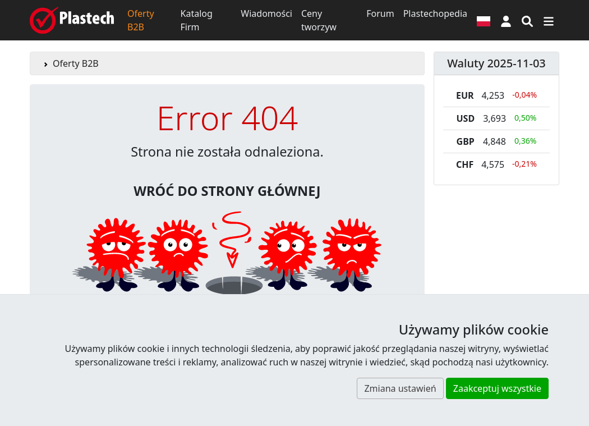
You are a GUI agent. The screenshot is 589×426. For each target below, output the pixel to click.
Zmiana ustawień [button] (400, 388)
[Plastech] (72, 20)
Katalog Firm (197, 20)
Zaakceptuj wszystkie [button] (497, 388)
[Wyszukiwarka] (527, 20)
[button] (506, 20)
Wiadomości (266, 13)
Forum (380, 13)
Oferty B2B (140, 20)
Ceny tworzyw (319, 20)
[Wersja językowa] (483, 20)
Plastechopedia (435, 13)
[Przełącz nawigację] (548, 20)
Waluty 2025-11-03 (496, 63)
